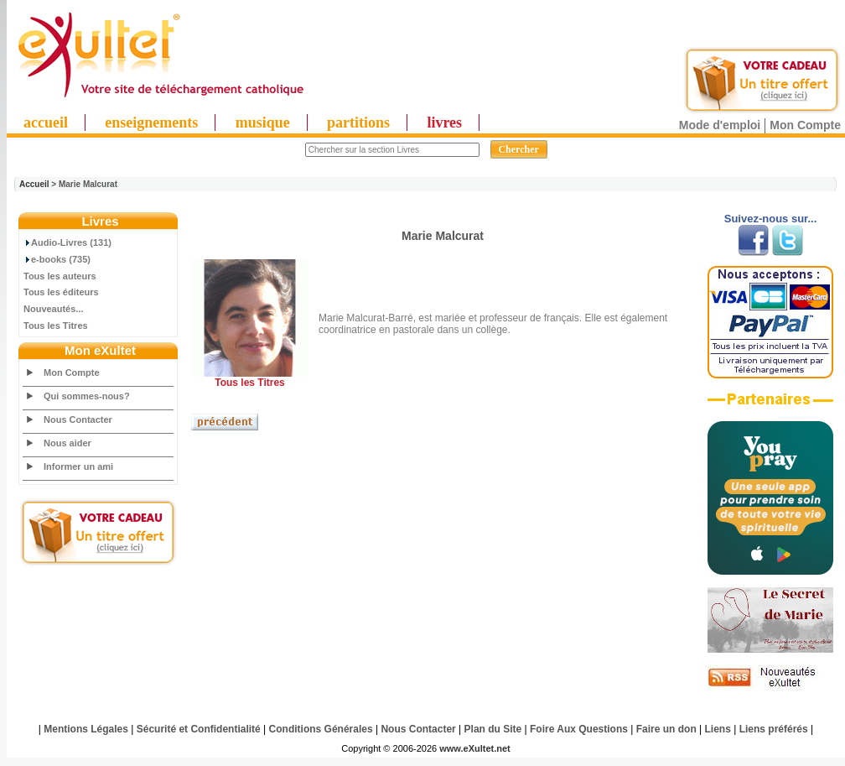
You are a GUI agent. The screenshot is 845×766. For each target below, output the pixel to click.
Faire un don (666, 729)
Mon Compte (805, 125)
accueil (45, 122)
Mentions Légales (86, 729)
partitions (358, 122)
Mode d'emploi (719, 125)
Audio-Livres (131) (67, 242)
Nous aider (67, 443)
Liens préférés (773, 729)
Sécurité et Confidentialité (199, 729)
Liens (718, 729)
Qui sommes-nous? (87, 396)
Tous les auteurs (59, 276)
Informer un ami (78, 466)
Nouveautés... (53, 309)
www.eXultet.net (475, 748)
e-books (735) (57, 259)
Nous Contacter (78, 419)
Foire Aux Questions (579, 729)
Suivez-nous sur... (770, 218)
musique (263, 122)
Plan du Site (493, 729)
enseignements (151, 122)
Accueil (34, 184)
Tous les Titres (55, 325)
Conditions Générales (321, 729)
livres (444, 122)
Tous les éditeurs (61, 292)
